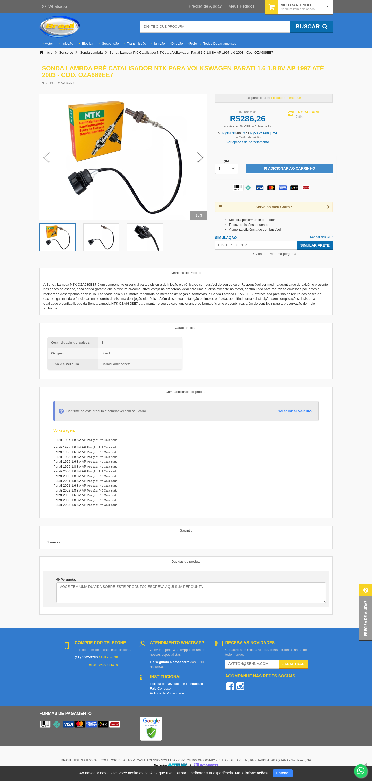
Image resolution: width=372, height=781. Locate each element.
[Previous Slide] (46, 157)
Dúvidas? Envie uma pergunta (273, 254)
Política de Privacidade (167, 693)
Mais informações (251, 773)
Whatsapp (54, 6)
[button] (365, 612)
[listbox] (227, 169)
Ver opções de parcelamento (247, 142)
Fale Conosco (160, 689)
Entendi (282, 773)
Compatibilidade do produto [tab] (186, 392)
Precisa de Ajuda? (205, 6)
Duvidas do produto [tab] (186, 561)
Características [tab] (186, 328)
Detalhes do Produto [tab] (186, 273)
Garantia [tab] (186, 531)
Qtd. (226, 161)
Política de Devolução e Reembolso (176, 684)
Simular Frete (315, 245)
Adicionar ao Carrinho (289, 168)
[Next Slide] (200, 157)
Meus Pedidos (241, 6)
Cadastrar (293, 664)
